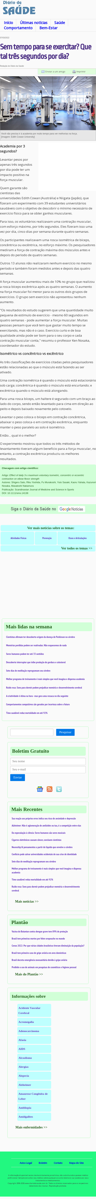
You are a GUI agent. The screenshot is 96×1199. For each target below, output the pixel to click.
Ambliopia (24, 1107)
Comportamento (18, 27)
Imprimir (81, 71)
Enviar (17, 777)
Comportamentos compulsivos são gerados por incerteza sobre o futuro (38, 704)
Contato (58, 1163)
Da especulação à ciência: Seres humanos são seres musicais (38, 832)
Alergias (23, 1066)
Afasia (22, 1039)
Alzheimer (24, 1084)
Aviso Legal (26, 1163)
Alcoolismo (25, 1057)
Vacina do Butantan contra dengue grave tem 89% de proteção (40, 931)
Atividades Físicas (18, 538)
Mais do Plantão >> (29, 974)
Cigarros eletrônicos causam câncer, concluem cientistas (36, 840)
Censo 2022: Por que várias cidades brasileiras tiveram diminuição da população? (48, 945)
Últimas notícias (33, 22)
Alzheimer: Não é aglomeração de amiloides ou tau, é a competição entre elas (46, 825)
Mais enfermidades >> (31, 1127)
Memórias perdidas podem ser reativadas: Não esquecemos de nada (36, 645)
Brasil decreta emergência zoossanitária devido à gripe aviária (39, 960)
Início (8, 22)
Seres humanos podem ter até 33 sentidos (25, 654)
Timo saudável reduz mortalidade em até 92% (26, 713)
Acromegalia (26, 1021)
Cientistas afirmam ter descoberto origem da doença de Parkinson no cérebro (40, 637)
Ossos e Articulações (77, 538)
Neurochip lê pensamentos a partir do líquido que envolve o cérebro (42, 847)
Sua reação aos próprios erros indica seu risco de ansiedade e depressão (44, 818)
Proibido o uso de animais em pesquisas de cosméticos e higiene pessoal (44, 967)
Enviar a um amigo (55, 71)
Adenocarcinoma (28, 1031)
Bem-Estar (48, 27)
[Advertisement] (67, 166)
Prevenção (47, 538)
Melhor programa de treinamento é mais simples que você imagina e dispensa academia (45, 679)
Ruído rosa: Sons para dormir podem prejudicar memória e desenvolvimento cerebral (44, 687)
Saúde (59, 22)
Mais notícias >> (27, 901)
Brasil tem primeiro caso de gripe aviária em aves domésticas (39, 953)
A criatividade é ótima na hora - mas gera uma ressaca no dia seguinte (37, 696)
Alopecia (23, 1075)
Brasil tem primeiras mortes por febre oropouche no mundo (38, 938)
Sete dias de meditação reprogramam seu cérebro (28, 670)
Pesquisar (65, 732)
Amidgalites (25, 1116)
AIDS (21, 1048)
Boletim (43, 1163)
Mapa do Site (76, 1163)
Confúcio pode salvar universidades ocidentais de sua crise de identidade (44, 854)
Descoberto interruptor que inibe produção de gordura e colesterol (36, 662)
